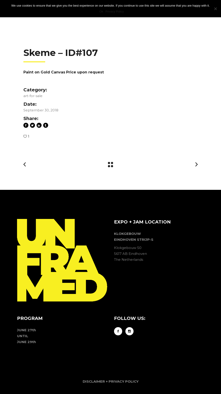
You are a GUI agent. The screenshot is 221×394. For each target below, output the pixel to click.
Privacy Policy (114, 11)
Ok (101, 11)
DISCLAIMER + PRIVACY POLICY (111, 381)
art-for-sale (32, 96)
